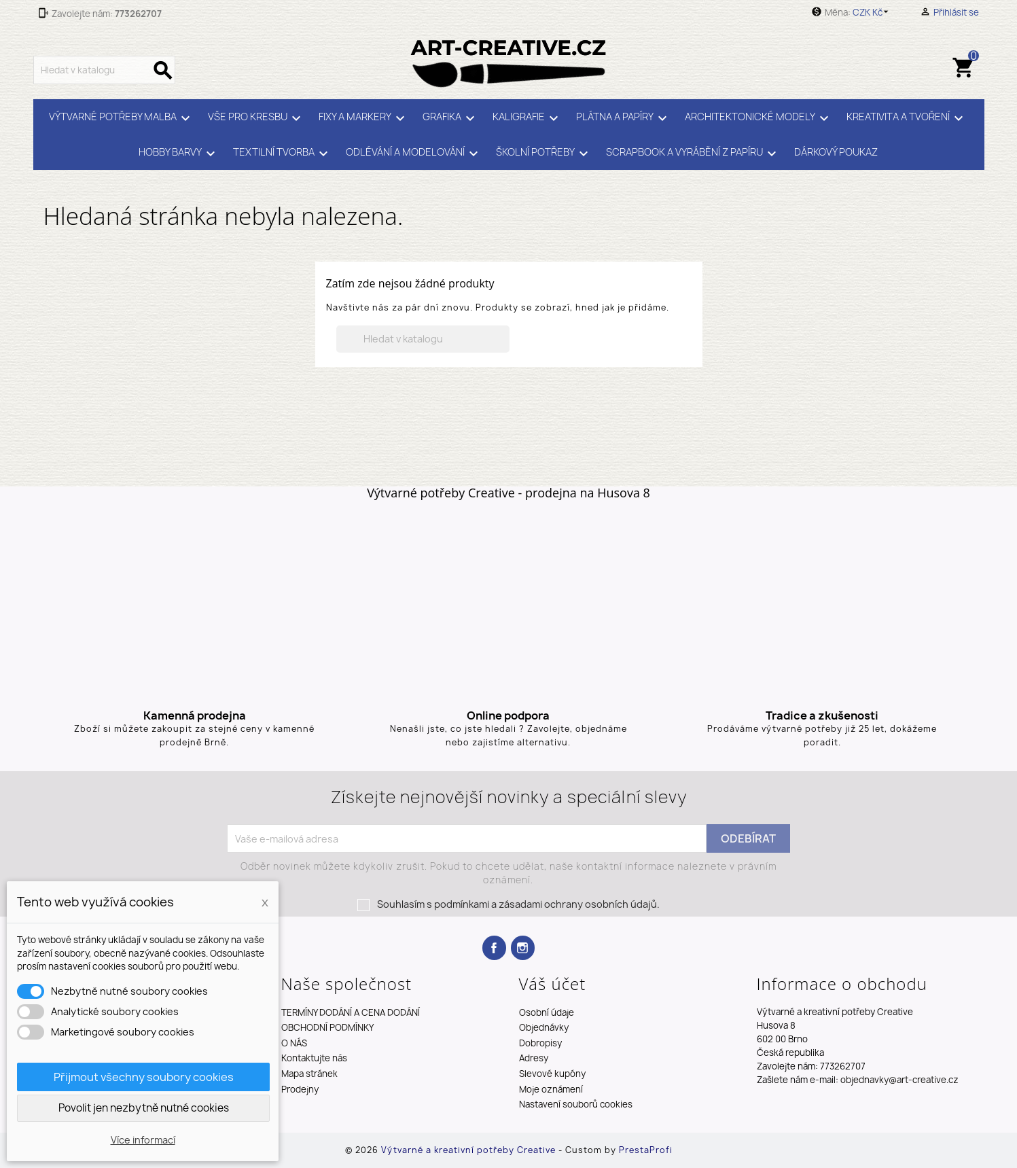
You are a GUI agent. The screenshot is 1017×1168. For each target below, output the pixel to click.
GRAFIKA (451, 118)
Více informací (143, 1139)
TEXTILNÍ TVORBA (282, 153)
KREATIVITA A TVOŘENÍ (906, 118)
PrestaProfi (646, 1150)
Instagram (523, 947)
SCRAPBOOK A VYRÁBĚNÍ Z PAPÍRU (693, 153)
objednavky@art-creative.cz (899, 1080)
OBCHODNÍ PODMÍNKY (327, 1027)
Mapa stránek (309, 1073)
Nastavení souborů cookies (575, 1104)
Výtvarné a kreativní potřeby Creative (469, 1150)
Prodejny (300, 1089)
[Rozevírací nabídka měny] (873, 12)
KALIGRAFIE (528, 118)
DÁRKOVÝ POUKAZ (836, 152)
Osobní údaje (546, 1012)
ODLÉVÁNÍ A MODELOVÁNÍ (414, 153)
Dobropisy (540, 1043)
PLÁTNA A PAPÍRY (623, 118)
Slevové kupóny (552, 1073)
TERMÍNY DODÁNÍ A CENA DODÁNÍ (350, 1012)
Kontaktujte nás (314, 1058)
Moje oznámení (551, 1089)
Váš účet (552, 983)
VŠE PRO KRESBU (256, 118)
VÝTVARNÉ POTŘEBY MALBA (121, 118)
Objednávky (544, 1027)
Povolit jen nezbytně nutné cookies (143, 1108)
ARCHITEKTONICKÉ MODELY (759, 118)
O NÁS (294, 1043)
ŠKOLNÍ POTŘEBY (544, 153)
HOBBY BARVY (179, 153)
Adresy (533, 1058)
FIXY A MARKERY (364, 118)
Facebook (494, 947)
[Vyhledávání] (104, 70)
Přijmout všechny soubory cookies (144, 1076)
